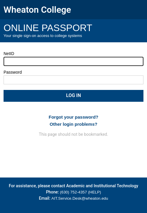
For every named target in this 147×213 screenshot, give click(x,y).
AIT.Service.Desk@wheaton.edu (79, 198)
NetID (9, 53)
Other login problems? (74, 124)
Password (13, 72)
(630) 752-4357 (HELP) (80, 192)
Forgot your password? (73, 117)
